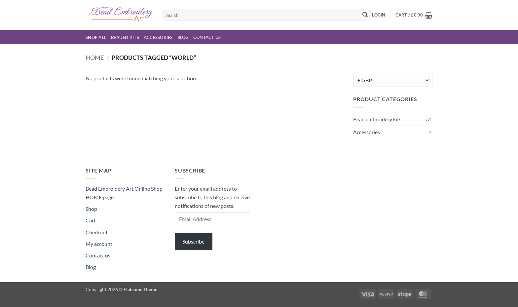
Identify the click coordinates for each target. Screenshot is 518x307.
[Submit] (365, 15)
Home (95, 57)
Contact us (207, 37)
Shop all (96, 37)
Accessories (158, 37)
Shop (91, 209)
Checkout (97, 232)
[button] (378, 14)
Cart (91, 220)
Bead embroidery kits (377, 119)
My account (99, 244)
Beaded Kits (125, 37)
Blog (183, 37)
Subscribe (193, 241)
